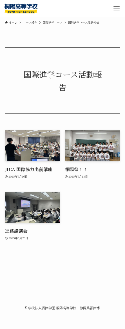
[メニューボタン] (116, 8)
